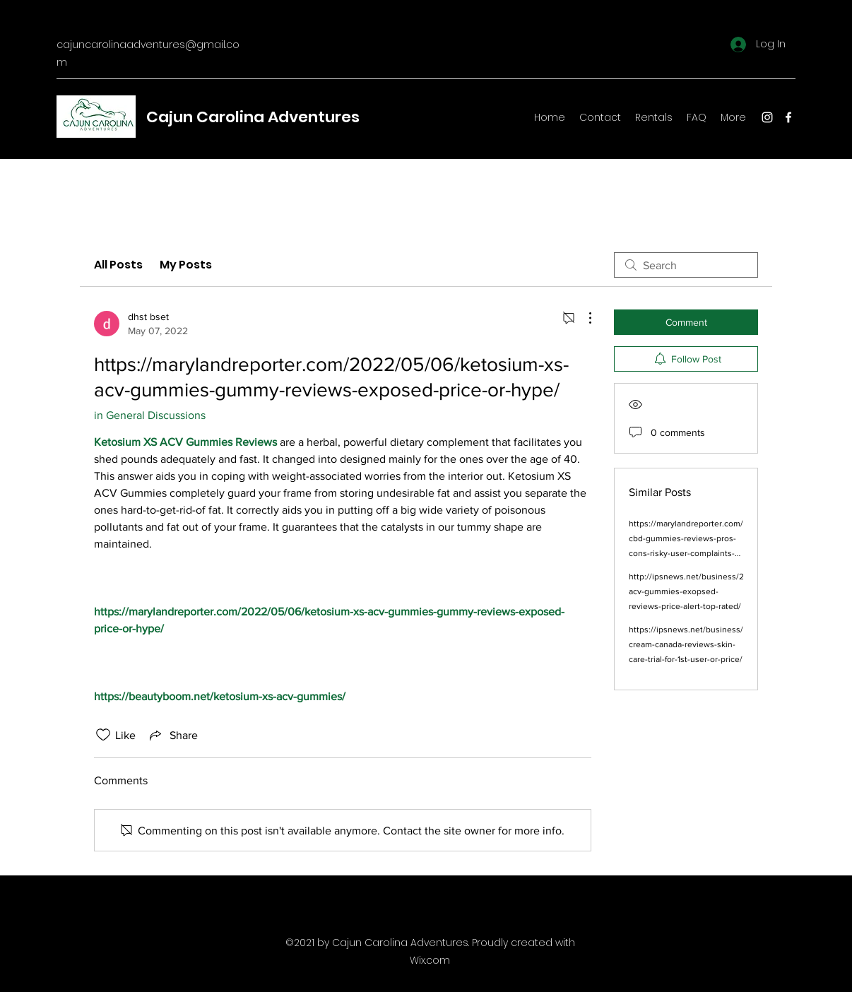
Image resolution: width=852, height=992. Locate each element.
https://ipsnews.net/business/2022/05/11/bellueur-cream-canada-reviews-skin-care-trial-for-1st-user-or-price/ (725, 644)
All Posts (118, 264)
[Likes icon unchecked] (103, 734)
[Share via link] (172, 734)
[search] (686, 265)
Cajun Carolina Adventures (253, 117)
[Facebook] (788, 117)
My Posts (186, 264)
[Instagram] (767, 117)
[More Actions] (582, 317)
